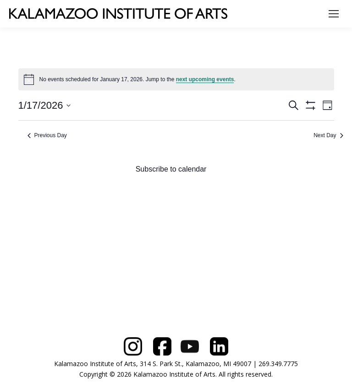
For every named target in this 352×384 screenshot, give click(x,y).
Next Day (328, 135)
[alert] (176, 79)
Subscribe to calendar (171, 169)
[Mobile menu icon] (333, 14)
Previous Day (47, 135)
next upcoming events (205, 79)
